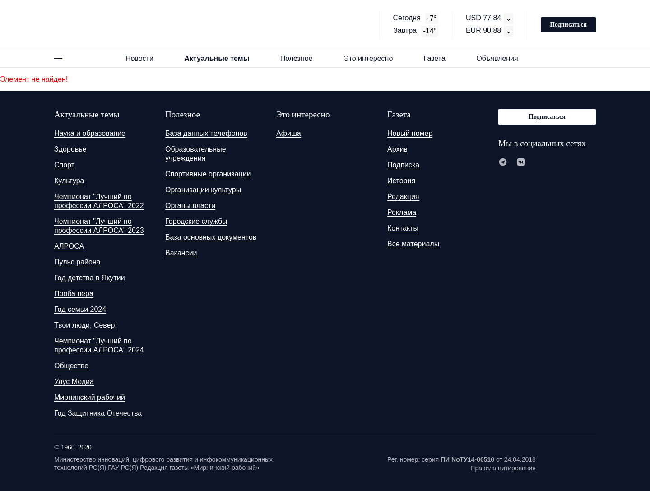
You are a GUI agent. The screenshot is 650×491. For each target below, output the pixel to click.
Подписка (403, 165)
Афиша (288, 133)
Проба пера (73, 293)
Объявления (501, 58)
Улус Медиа (74, 381)
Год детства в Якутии (89, 278)
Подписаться (568, 24)
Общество (71, 366)
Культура (69, 181)
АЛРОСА (69, 246)
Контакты (402, 228)
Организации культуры (203, 190)
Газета (439, 58)
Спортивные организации (208, 174)
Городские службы (196, 221)
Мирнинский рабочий (89, 397)
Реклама (401, 212)
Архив (397, 149)
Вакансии (181, 253)
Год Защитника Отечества (98, 413)
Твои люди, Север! (85, 325)
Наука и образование (89, 133)
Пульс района (77, 262)
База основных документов (210, 237)
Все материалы (413, 244)
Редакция (403, 196)
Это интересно (372, 58)
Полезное (300, 58)
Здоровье (70, 149)
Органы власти (190, 205)
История (401, 181)
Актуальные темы (220, 58)
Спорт (64, 165)
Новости (143, 58)
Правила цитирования (503, 468)
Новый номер (409, 133)
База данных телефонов (206, 133)
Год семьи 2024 (80, 309)
